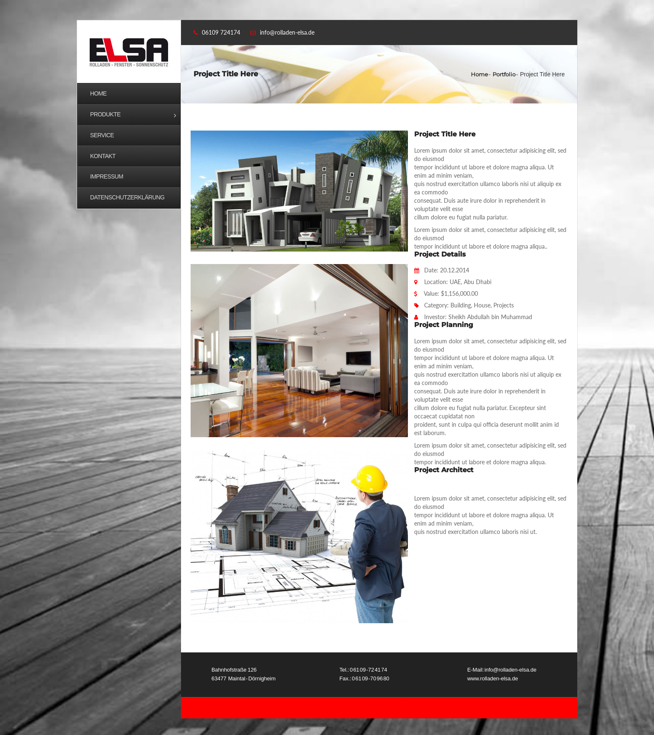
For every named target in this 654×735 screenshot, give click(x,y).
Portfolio (504, 74)
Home (479, 74)
